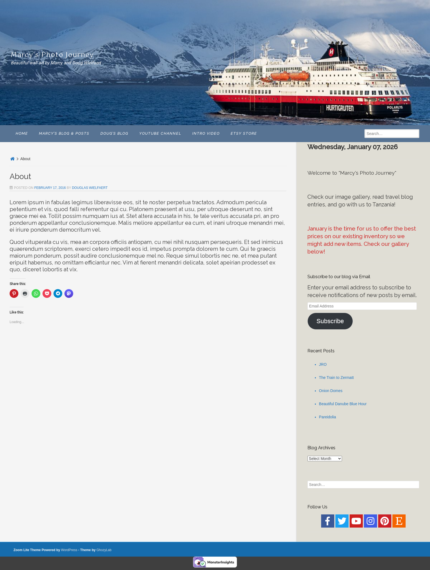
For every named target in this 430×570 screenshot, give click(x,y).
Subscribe (330, 321)
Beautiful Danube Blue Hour (343, 404)
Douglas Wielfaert (90, 188)
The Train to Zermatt (336, 377)
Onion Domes (331, 390)
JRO (323, 364)
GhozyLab (104, 550)
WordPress (69, 550)
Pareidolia (327, 417)
